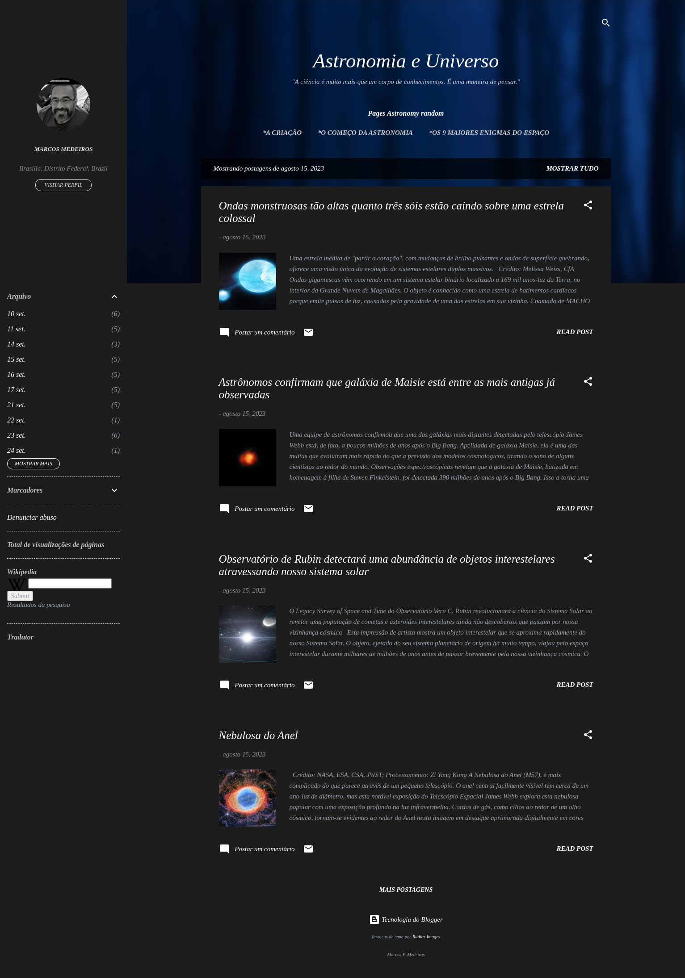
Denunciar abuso (32, 517)
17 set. (16, 389)
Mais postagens (406, 889)
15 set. (16, 359)
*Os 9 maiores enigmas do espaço (489, 132)
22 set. (16, 420)
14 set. (16, 344)
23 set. (16, 435)
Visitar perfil (64, 185)
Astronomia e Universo (406, 61)
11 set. (16, 329)
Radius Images (426, 936)
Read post (574, 331)
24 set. (16, 450)
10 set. (16, 314)
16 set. (16, 374)
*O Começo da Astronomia (365, 132)
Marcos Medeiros (63, 149)
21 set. (16, 405)
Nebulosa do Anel (258, 735)
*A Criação (282, 132)
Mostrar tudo (572, 168)
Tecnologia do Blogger (406, 919)
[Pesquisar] (606, 24)
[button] (588, 206)
